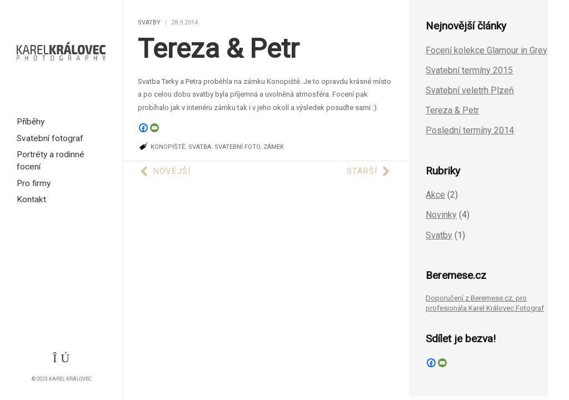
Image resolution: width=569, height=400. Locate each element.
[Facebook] (143, 127)
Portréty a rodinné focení (50, 160)
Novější (166, 171)
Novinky (441, 214)
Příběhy (30, 122)
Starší (368, 171)
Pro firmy (34, 183)
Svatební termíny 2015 (469, 70)
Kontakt (31, 199)
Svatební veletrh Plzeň (470, 90)
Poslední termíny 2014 (470, 130)
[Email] (154, 127)
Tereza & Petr (218, 48)
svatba (199, 147)
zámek (273, 147)
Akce (435, 194)
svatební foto (237, 147)
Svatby (149, 22)
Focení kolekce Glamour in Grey (486, 50)
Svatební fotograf (50, 138)
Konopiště (168, 147)
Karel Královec (70, 379)
